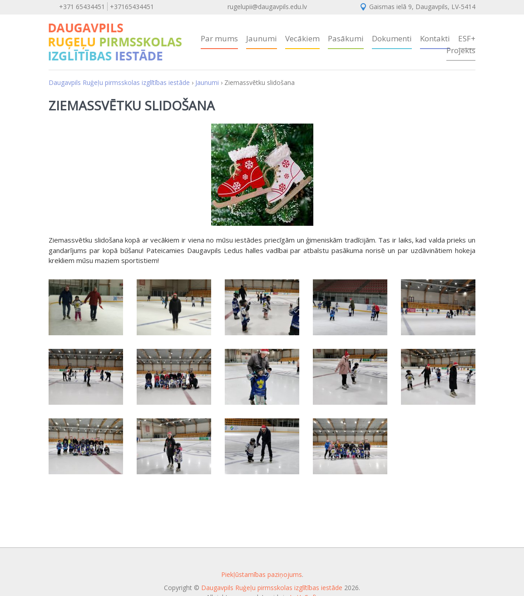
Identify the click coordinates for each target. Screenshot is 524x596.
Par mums (219, 38)
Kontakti (435, 38)
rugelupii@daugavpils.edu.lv (267, 6)
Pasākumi (346, 38)
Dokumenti (392, 38)
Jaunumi (261, 38)
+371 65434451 (82, 6)
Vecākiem (302, 38)
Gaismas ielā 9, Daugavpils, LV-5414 (422, 6)
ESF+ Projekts (460, 44)
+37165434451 (132, 6)
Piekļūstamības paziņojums (261, 574)
